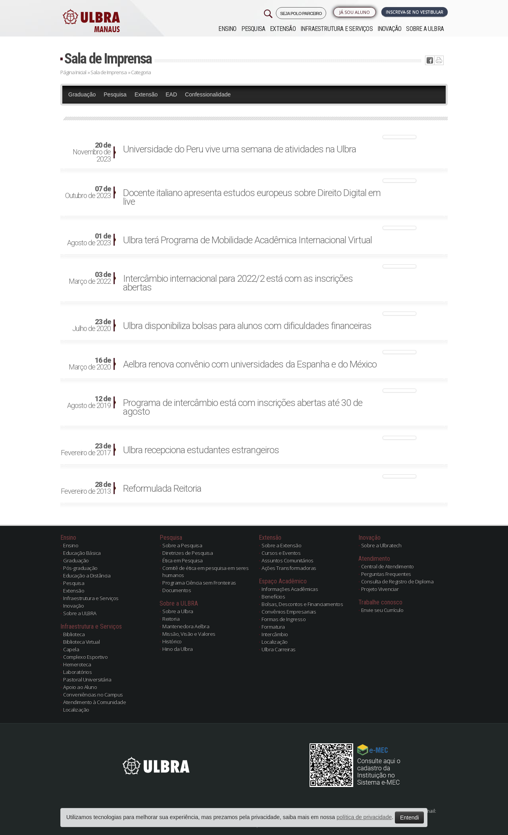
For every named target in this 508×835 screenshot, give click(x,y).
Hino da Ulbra (177, 648)
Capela (71, 649)
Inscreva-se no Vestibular (414, 12)
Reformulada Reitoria (162, 488)
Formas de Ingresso (284, 619)
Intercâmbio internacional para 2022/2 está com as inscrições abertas (238, 283)
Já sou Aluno (354, 12)
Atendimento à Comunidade (94, 702)
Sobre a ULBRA (425, 29)
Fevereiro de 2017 (86, 449)
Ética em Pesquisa (182, 560)
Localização (76, 709)
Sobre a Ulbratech (381, 545)
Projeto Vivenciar (380, 589)
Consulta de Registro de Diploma (397, 581)
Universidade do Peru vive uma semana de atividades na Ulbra (239, 149)
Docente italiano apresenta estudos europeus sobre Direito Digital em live (252, 197)
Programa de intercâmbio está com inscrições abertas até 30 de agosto (242, 407)
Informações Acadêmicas (290, 589)
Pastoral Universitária (87, 679)
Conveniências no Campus (93, 694)
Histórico (172, 641)
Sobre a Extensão (281, 545)
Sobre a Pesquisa (182, 545)
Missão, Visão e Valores (189, 633)
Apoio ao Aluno (80, 687)
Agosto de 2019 (89, 402)
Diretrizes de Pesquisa (187, 552)
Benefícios (273, 596)
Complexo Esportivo (85, 656)
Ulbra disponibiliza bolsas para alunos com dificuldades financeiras (247, 325)
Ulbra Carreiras (279, 649)
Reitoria (170, 618)
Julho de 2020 (91, 325)
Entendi (409, 817)
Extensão (283, 29)
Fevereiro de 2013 (86, 488)
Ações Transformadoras (289, 567)
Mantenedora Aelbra (185, 626)
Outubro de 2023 (88, 192)
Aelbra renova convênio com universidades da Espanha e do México (250, 364)
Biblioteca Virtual (81, 641)
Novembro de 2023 (92, 152)
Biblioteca (74, 634)
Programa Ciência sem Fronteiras (199, 582)
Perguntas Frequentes (386, 573)
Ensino (227, 29)
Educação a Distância (86, 575)
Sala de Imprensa (108, 58)
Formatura (273, 626)
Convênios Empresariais (289, 611)
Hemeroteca (77, 664)
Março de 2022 (90, 278)
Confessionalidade (208, 94)
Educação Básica (82, 552)
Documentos (176, 590)
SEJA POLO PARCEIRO (301, 13)
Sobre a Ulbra (177, 611)
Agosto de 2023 (89, 239)
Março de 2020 (90, 364)
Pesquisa (253, 29)
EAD (171, 94)
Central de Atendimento (387, 566)
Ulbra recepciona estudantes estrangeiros (201, 450)
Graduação (82, 94)
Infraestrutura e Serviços (336, 29)
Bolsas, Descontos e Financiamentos (302, 604)
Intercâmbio (275, 634)
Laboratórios (77, 671)
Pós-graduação (80, 567)
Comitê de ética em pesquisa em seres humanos (205, 571)
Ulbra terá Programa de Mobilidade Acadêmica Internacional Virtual (247, 240)
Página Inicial (73, 72)
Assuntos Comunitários (288, 560)
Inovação (389, 29)
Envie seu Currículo (382, 610)
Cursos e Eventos (281, 552)
